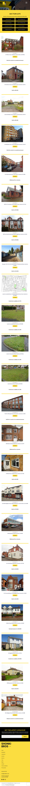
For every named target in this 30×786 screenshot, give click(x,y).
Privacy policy (3, 767)
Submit (25, 736)
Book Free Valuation (21, 29)
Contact (2, 763)
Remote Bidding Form (21, 19)
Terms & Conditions (4, 765)
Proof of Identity (21, 26)
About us (2, 758)
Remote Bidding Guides (21, 22)
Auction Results (8, 19)
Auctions (2, 756)
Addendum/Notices (8, 29)
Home (2, 750)
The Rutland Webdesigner (9, 784)
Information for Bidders (8, 26)
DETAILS (15, 56)
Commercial (3, 754)
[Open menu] (26, 2)
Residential (3, 752)
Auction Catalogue (8, 22)
